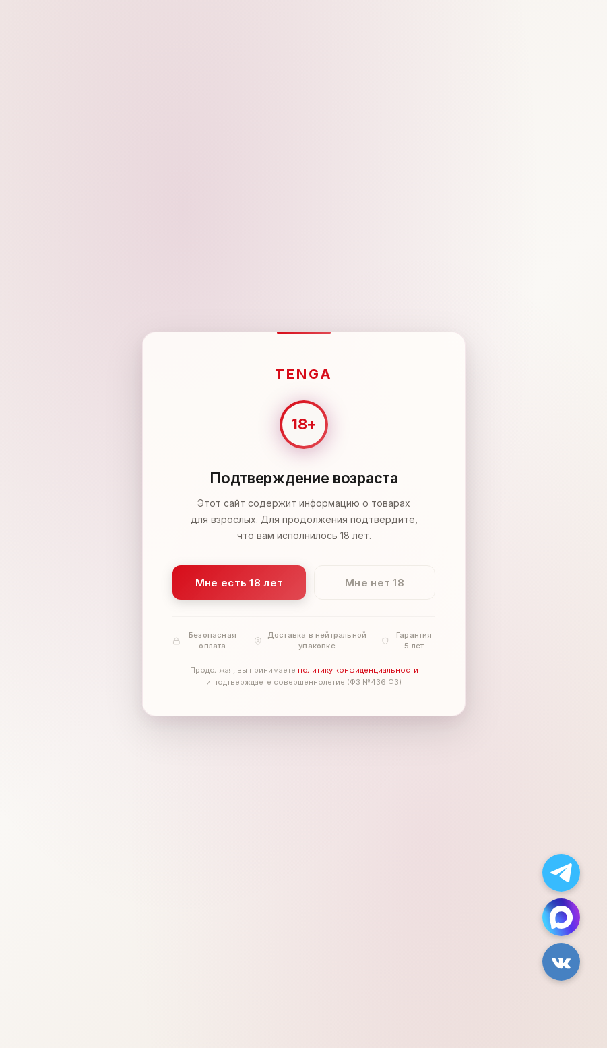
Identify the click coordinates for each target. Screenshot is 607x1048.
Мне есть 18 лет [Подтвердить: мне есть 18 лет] (239, 582)
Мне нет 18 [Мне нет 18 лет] (374, 582)
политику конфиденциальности (357, 670)
